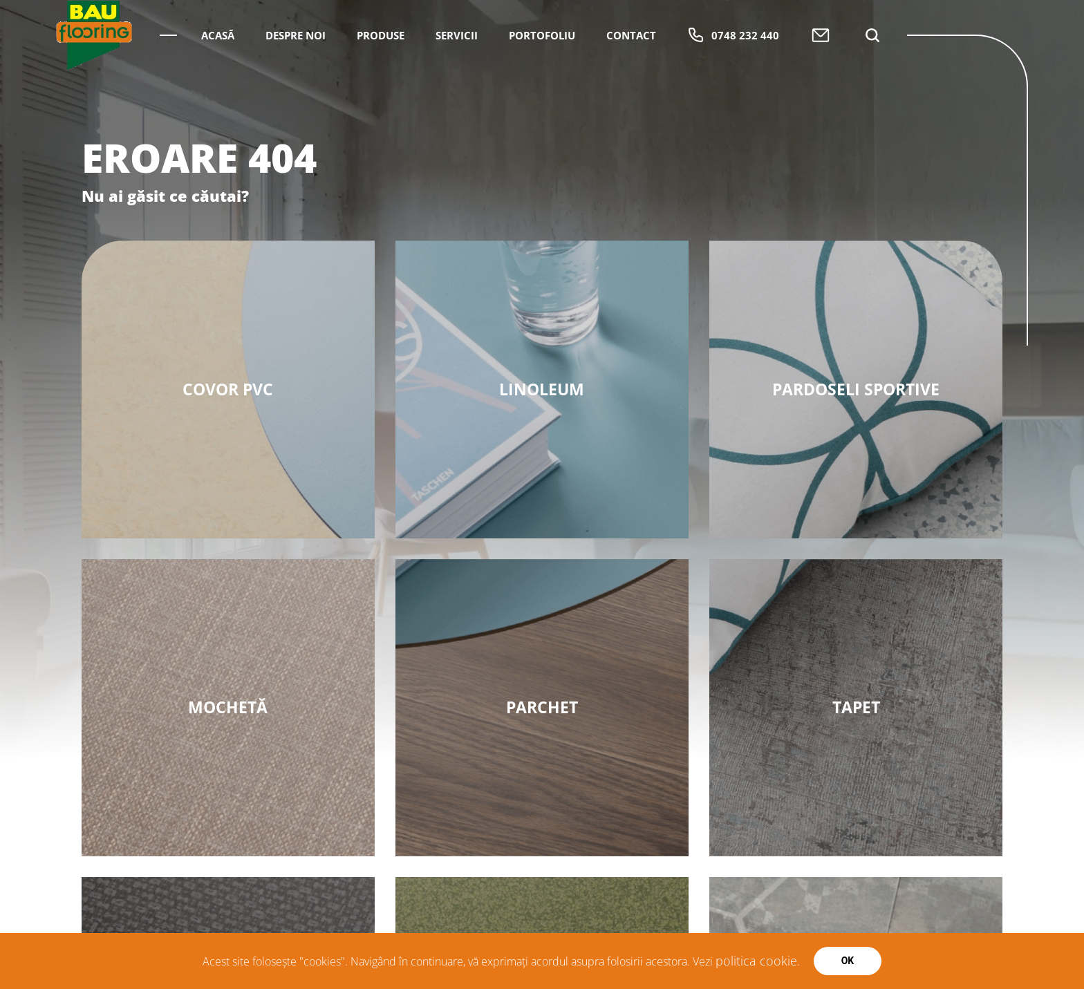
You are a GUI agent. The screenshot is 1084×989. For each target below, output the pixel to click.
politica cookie (756, 960)
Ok (847, 960)
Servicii (457, 74)
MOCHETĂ (228, 707)
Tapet (856, 707)
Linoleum (541, 388)
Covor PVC (227, 388)
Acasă (217, 74)
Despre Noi (295, 74)
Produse (380, 74)
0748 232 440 (733, 74)
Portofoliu (542, 74)
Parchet (542, 707)
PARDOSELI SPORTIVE (856, 388)
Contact (631, 74)
